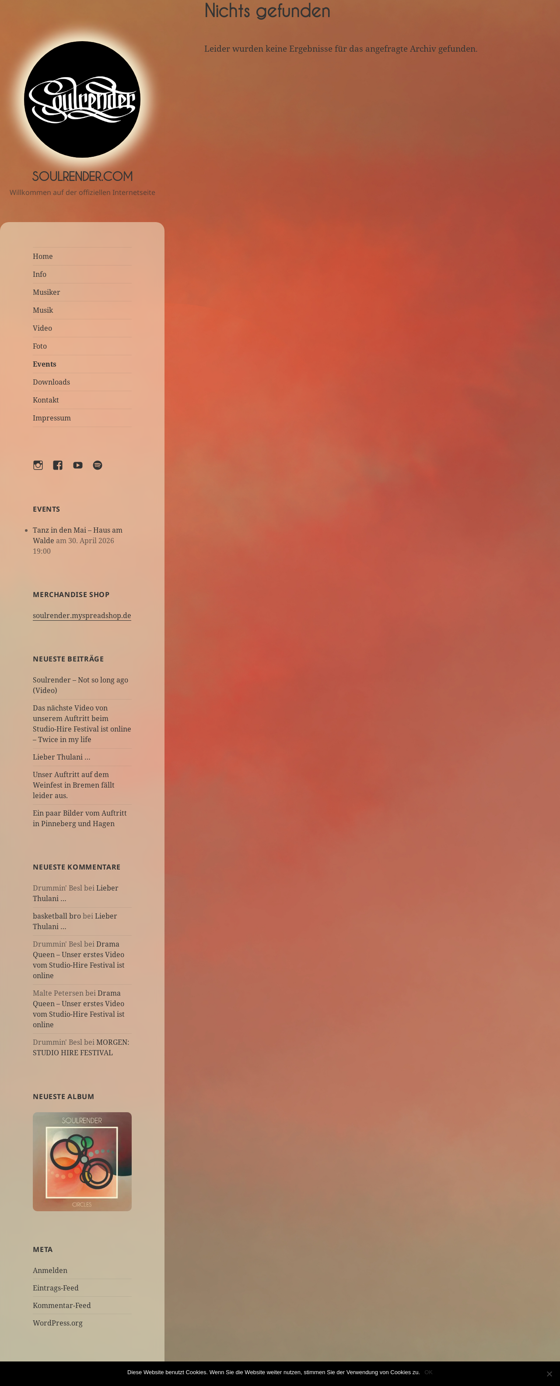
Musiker (46, 292)
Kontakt (46, 400)
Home (43, 256)
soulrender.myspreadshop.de (82, 615)
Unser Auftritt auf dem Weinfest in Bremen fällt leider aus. (74, 785)
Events (44, 364)
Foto (40, 346)
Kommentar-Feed (62, 1305)
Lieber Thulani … (62, 757)
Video (42, 328)
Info (39, 274)
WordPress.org (58, 1323)
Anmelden (50, 1270)
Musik (43, 310)
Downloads (51, 382)
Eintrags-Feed (56, 1288)
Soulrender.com (82, 176)
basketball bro (57, 916)
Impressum (52, 418)
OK (428, 1372)
